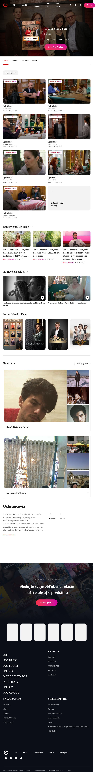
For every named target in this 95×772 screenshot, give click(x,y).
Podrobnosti (25, 60)
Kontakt (69, 770)
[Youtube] (16, 757)
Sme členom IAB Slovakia (56, 770)
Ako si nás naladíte (55, 713)
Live (14, 5)
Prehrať (46, 603)
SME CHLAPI (53, 666)
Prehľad (5, 60)
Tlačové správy (53, 705)
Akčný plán (52, 731)
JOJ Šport (58, 5)
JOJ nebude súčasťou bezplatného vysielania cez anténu (68, 727)
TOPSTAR (52, 662)
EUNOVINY (8, 722)
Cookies (28, 770)
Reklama (51, 709)
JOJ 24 (48, 5)
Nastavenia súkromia (39, 770)
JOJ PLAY (9, 660)
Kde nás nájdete (54, 718)
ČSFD (48, 34)
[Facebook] (5, 757)
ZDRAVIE (52, 670)
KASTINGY (10, 681)
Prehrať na (55, 47)
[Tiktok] (21, 757)
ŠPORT (6, 713)
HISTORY (52, 675)
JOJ (5, 654)
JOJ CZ (8, 687)
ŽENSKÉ (51, 657)
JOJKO (8, 671)
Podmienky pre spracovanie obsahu (13, 770)
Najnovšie (11, 73)
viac (68, 40)
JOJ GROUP (11, 692)
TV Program (37, 5)
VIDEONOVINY (9, 718)
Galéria (35, 60)
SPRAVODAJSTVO (12, 699)
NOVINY (7, 705)
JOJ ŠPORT (10, 665)
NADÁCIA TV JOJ (15, 676)
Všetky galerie (82, 364)
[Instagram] (11, 757)
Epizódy (14, 60)
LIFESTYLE (54, 651)
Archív (25, 5)
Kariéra (51, 722)
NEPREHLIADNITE (57, 699)
